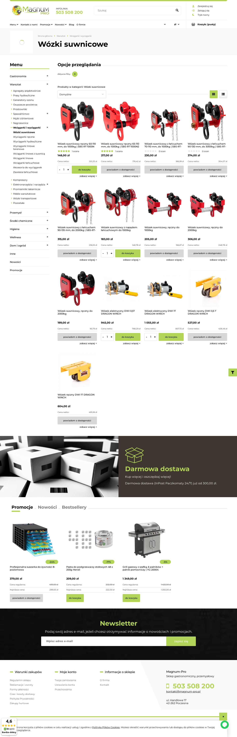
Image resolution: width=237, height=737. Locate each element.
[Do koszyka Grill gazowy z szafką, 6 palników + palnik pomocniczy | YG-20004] (131, 598)
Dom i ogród (18, 245)
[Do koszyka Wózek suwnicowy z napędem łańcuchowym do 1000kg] (127, 253)
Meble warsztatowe (24, 193)
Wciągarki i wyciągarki (26, 127)
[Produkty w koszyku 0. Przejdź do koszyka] (206, 24)
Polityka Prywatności (22, 698)
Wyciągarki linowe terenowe (24, 148)
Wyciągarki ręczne (24, 136)
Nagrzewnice (20, 123)
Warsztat (15, 84)
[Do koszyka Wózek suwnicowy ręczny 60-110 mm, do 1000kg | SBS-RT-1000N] (84, 170)
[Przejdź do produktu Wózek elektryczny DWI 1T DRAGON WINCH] (164, 288)
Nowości (15, 262)
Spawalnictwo (21, 113)
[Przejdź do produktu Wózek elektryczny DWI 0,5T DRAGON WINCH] (120, 288)
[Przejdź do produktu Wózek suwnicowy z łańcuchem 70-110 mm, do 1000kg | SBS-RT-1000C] (164, 121)
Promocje (16, 270)
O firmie (104, 680)
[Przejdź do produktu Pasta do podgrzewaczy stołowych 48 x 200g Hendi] (90, 544)
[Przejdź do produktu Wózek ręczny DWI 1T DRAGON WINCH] (77, 372)
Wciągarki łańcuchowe (26, 162)
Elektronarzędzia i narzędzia (29, 184)
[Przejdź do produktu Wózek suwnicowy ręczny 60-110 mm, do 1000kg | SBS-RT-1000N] (77, 121)
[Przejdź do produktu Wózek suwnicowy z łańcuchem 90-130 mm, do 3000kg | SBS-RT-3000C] (207, 121)
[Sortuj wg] (82, 94)
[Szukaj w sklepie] (134, 10)
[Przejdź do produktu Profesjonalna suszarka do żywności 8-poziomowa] (34, 544)
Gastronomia (18, 76)
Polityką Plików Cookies (106, 727)
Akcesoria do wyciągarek (27, 167)
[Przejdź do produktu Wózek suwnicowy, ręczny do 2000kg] (207, 204)
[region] (29, 320)
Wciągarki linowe (23, 158)
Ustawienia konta (65, 684)
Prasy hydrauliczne (24, 95)
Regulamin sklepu (20, 680)
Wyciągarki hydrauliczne (27, 141)
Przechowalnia (63, 689)
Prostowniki (20, 109)
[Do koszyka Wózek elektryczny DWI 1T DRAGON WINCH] (171, 337)
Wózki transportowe (24, 198)
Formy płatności (19, 689)
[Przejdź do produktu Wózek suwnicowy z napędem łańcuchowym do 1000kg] (120, 204)
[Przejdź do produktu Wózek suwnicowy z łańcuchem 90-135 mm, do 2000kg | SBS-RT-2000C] (77, 204)
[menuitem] (14, 24)
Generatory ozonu (23, 100)
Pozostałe (18, 203)
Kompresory (20, 179)
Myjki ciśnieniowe (23, 118)
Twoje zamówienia (65, 680)
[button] (88, 176)
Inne (12, 253)
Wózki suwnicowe (24, 132)
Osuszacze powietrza (25, 104)
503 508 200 (69, 12)
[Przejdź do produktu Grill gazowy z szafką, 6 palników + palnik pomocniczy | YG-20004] (147, 544)
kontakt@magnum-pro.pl (183, 691)
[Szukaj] (177, 10)
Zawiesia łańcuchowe (25, 172)
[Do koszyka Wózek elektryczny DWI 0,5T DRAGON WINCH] (127, 337)
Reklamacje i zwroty (21, 684)
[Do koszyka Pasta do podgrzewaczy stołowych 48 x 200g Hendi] (75, 598)
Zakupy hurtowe (19, 703)
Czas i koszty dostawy (22, 694)
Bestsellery (74, 507)
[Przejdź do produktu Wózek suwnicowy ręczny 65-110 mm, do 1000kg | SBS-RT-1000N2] (120, 121)
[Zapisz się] (181, 641)
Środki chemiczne (21, 220)
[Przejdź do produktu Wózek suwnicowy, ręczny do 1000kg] (164, 204)
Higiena (14, 229)
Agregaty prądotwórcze (26, 90)
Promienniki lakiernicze (26, 189)
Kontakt (104, 684)
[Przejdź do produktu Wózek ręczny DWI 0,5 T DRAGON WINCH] (207, 288)
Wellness (15, 237)
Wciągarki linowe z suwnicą (29, 153)
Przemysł (15, 212)
